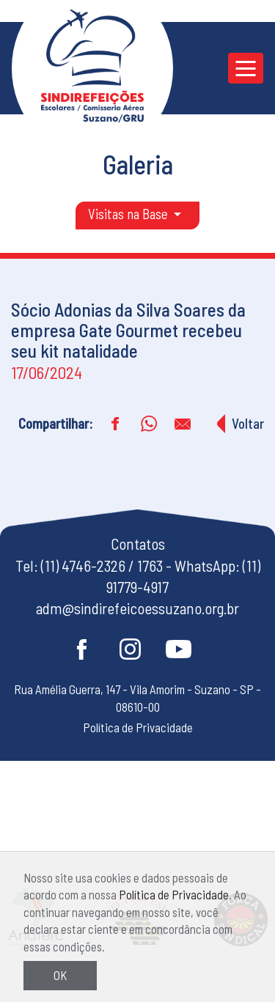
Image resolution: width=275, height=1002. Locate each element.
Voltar (248, 423)
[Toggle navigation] (245, 68)
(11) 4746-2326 (83, 565)
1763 (150, 565)
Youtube (179, 649)
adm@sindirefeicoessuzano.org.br (137, 608)
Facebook (82, 649)
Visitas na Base (129, 213)
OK (60, 975)
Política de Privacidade (174, 894)
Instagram (130, 649)
